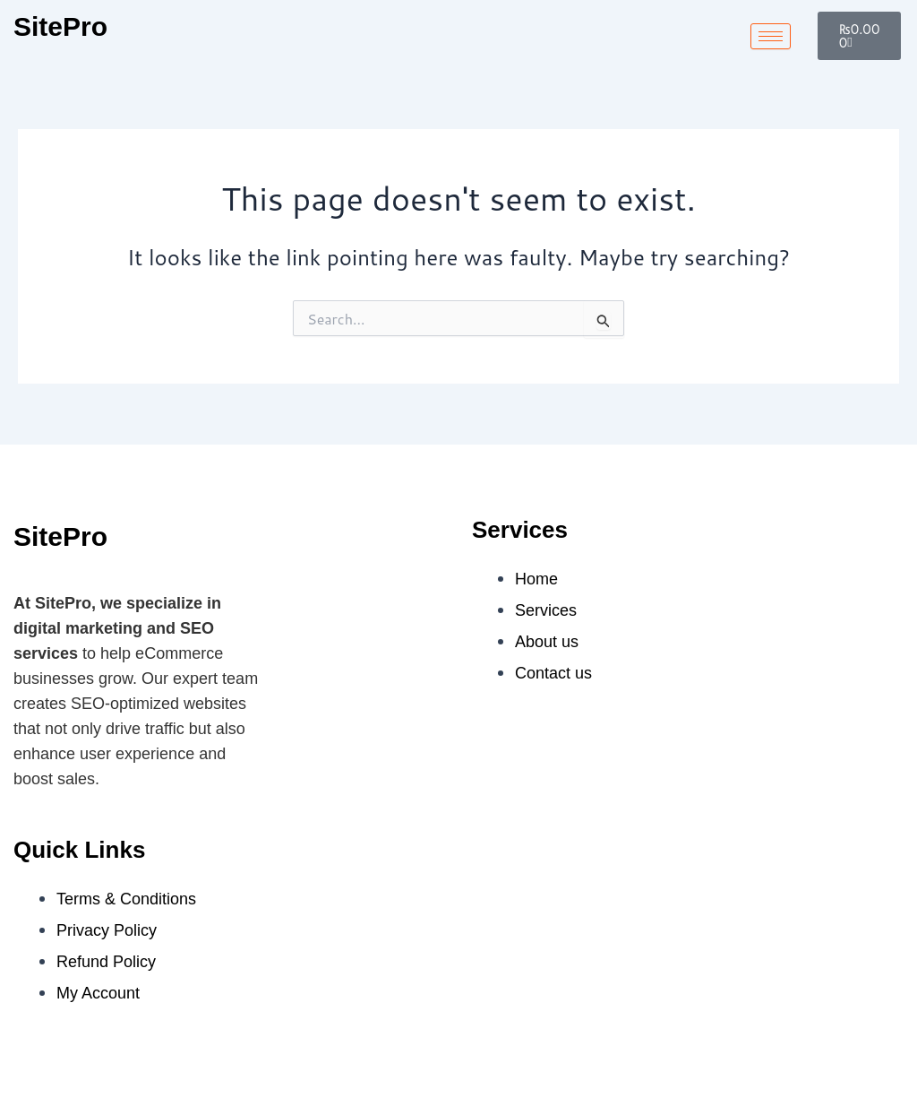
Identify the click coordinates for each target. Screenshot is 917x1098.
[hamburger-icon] (770, 36)
